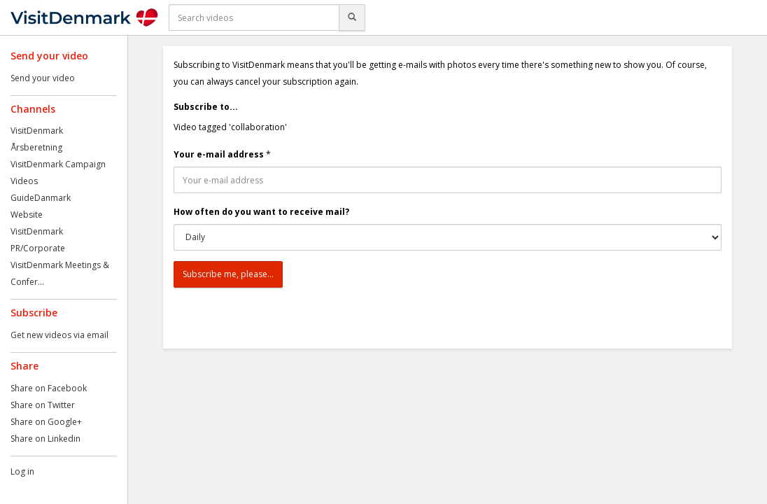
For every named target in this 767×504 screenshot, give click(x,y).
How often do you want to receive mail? (261, 212)
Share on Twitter (42, 405)
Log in (22, 471)
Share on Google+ (46, 422)
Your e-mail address (219, 154)
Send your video (42, 78)
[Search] (352, 17)
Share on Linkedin (45, 438)
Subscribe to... (206, 107)
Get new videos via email (59, 335)
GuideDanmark (40, 198)
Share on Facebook (48, 388)
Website (26, 214)
